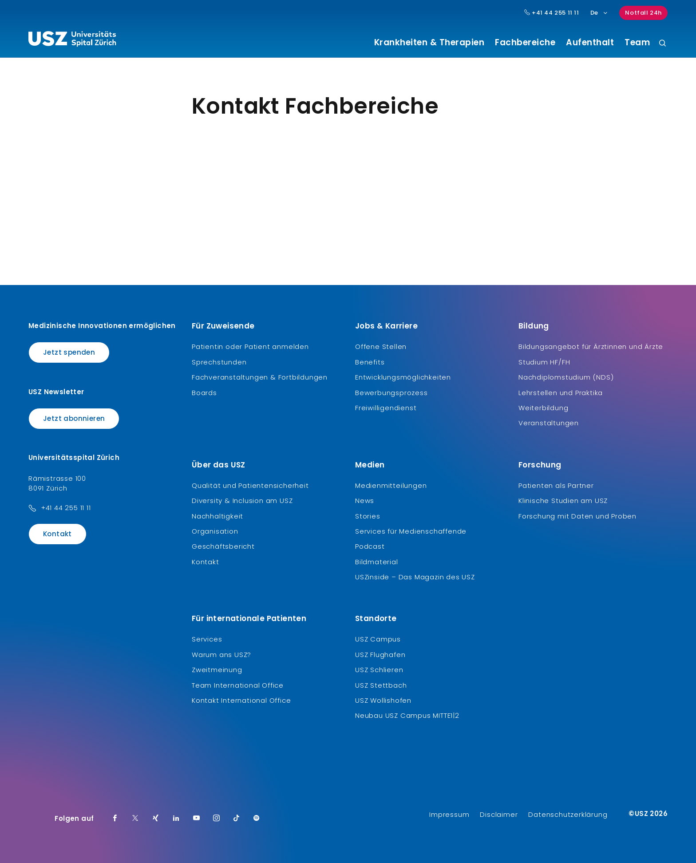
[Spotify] (256, 818)
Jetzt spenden (69, 352)
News (364, 500)
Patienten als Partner (556, 485)
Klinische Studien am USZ (563, 500)
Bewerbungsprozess (391, 392)
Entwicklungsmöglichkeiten (403, 377)
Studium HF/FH (544, 362)
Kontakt (57, 533)
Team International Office (238, 685)
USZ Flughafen (380, 654)
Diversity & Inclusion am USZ (242, 500)
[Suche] (662, 44)
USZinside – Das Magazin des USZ (415, 577)
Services (207, 639)
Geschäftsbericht (223, 546)
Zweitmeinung (217, 669)
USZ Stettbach (381, 685)
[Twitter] (135, 818)
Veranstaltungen (548, 423)
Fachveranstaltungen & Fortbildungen (260, 377)
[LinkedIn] (176, 818)
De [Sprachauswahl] (599, 12)
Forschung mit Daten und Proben (577, 516)
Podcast (370, 546)
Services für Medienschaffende (411, 531)
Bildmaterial (376, 561)
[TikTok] (236, 818)
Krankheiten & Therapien (429, 43)
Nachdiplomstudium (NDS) (565, 377)
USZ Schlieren (379, 669)
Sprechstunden (219, 362)
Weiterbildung (543, 407)
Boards (204, 392)
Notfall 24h (643, 12)
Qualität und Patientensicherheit (250, 485)
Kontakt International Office (241, 700)
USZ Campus (378, 639)
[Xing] (155, 818)
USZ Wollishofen (383, 700)
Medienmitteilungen (391, 485)
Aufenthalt (590, 43)
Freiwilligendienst (385, 407)
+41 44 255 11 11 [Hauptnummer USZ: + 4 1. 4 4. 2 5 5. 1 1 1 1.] (551, 12)
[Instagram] (216, 818)
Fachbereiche (525, 43)
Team (637, 43)
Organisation (215, 531)
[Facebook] (115, 818)
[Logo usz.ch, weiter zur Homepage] (72, 40)
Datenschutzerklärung (567, 814)
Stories (367, 516)
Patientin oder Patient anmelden (250, 346)
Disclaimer (499, 814)
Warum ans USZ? (221, 654)
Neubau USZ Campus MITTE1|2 (407, 715)
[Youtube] (196, 818)
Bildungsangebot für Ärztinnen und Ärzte (590, 346)
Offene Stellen (381, 346)
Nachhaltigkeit (217, 516)
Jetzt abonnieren (74, 418)
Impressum (449, 814)
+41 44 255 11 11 (66, 507)
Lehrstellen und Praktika (560, 392)
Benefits (369, 362)
